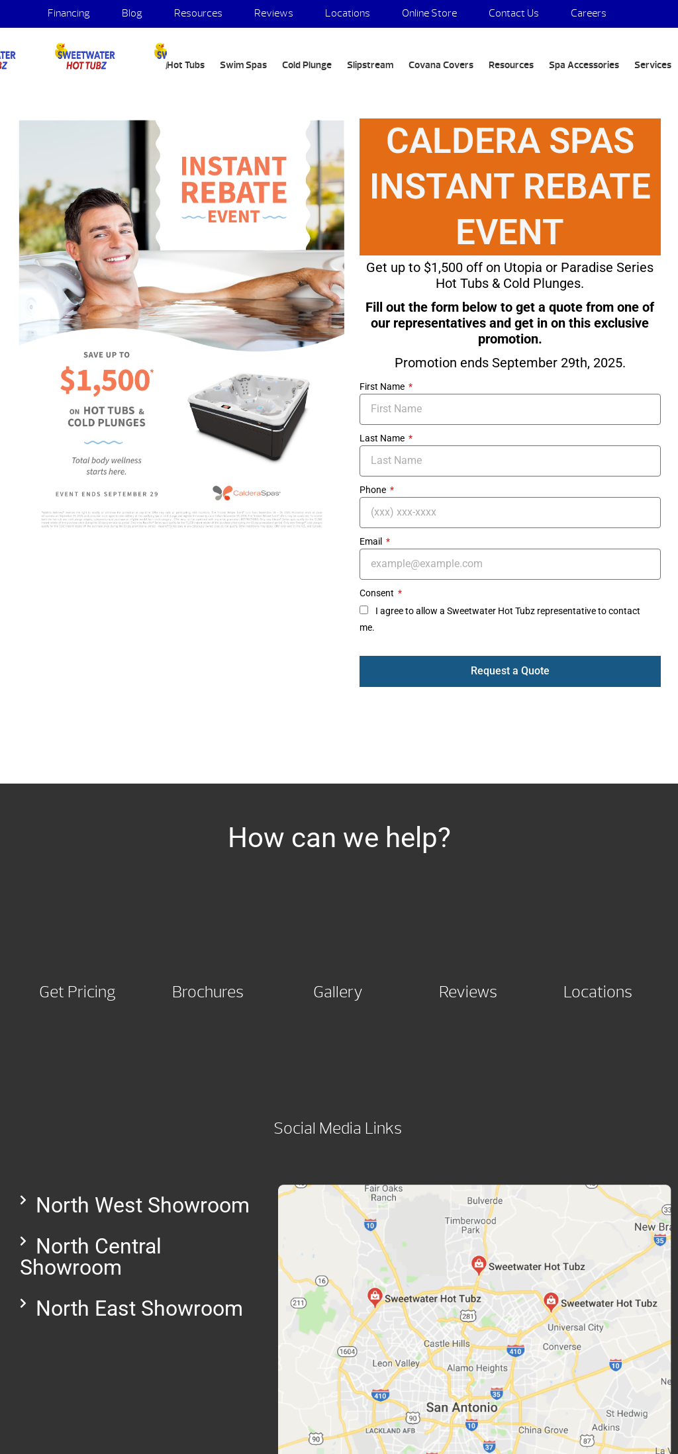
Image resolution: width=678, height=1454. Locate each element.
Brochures (208, 992)
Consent (378, 593)
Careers (588, 13)
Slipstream (370, 65)
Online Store (429, 13)
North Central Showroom (91, 1257)
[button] (136, 1205)
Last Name (383, 438)
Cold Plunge (307, 65)
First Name (383, 386)
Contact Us (514, 13)
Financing (69, 13)
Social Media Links (337, 1128)
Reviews (273, 13)
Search (53, 97)
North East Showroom (139, 1308)
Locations (347, 13)
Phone (374, 489)
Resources (198, 13)
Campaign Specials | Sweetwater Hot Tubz (83, 56)
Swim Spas (243, 65)
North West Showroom (143, 1205)
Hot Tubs (186, 65)
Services (652, 65)
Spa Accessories (584, 65)
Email (372, 541)
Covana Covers (441, 65)
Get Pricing (77, 992)
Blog (132, 13)
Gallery (338, 992)
